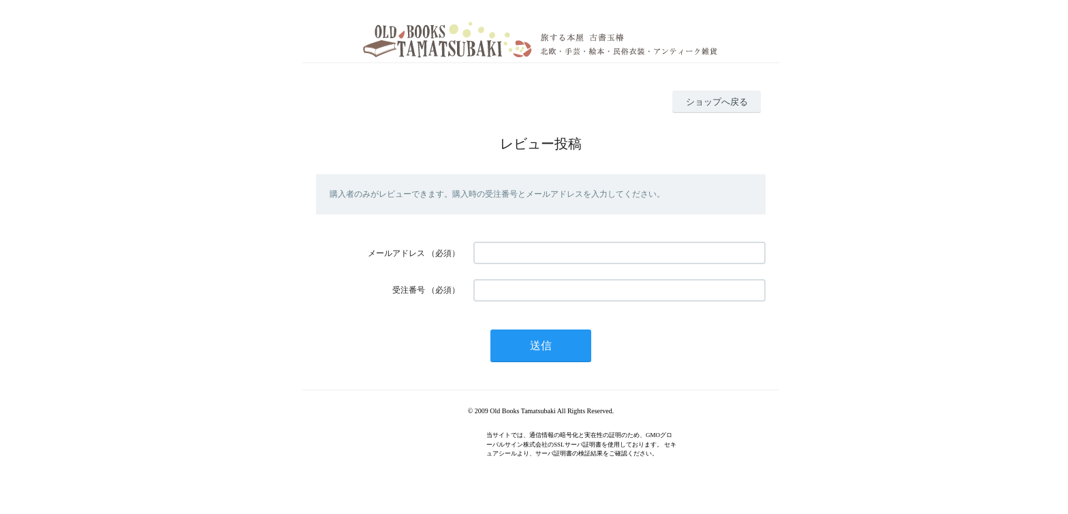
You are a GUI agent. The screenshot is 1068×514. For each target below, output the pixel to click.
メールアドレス (396, 253)
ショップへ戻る (717, 102)
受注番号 (408, 290)
